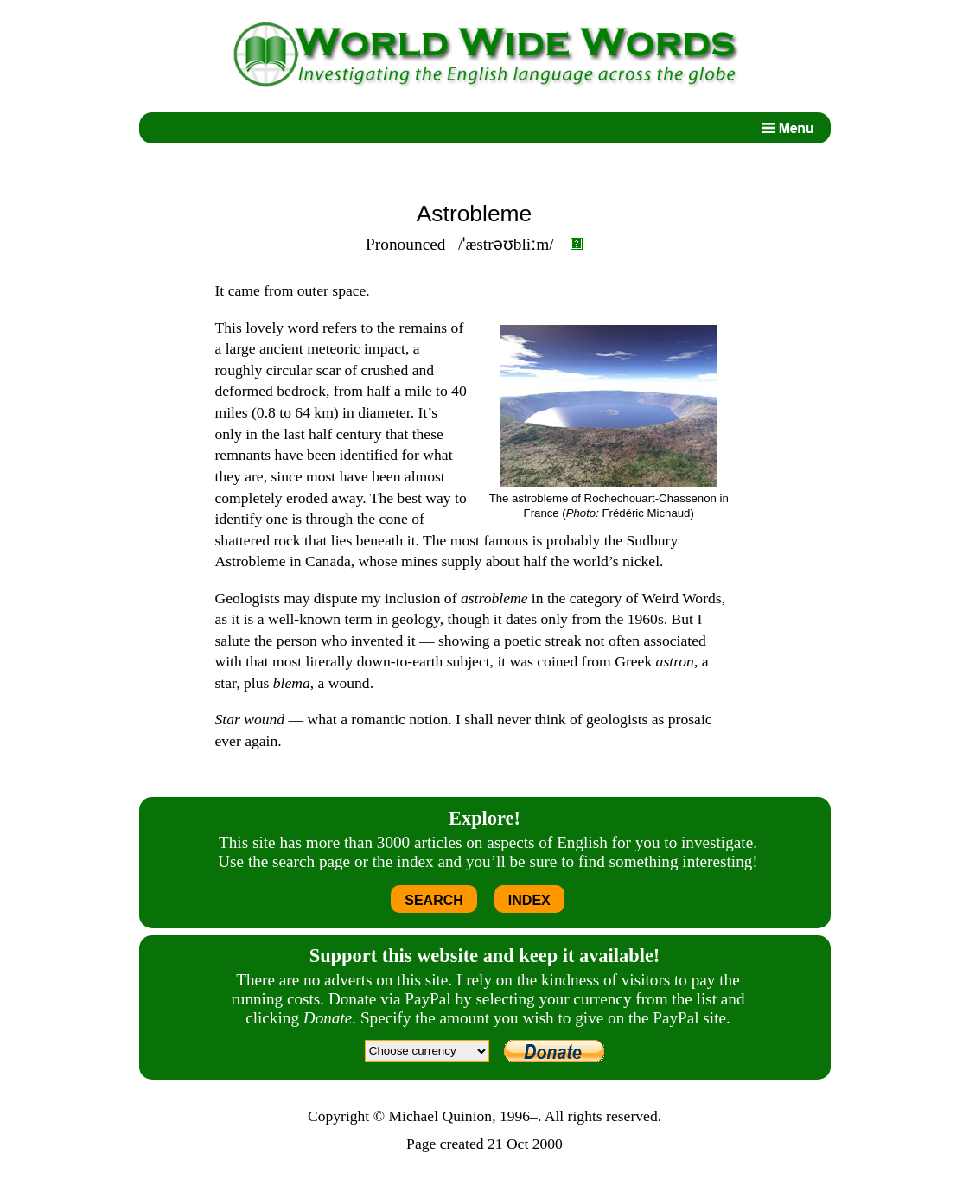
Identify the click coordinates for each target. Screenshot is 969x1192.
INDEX (529, 900)
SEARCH (434, 900)
